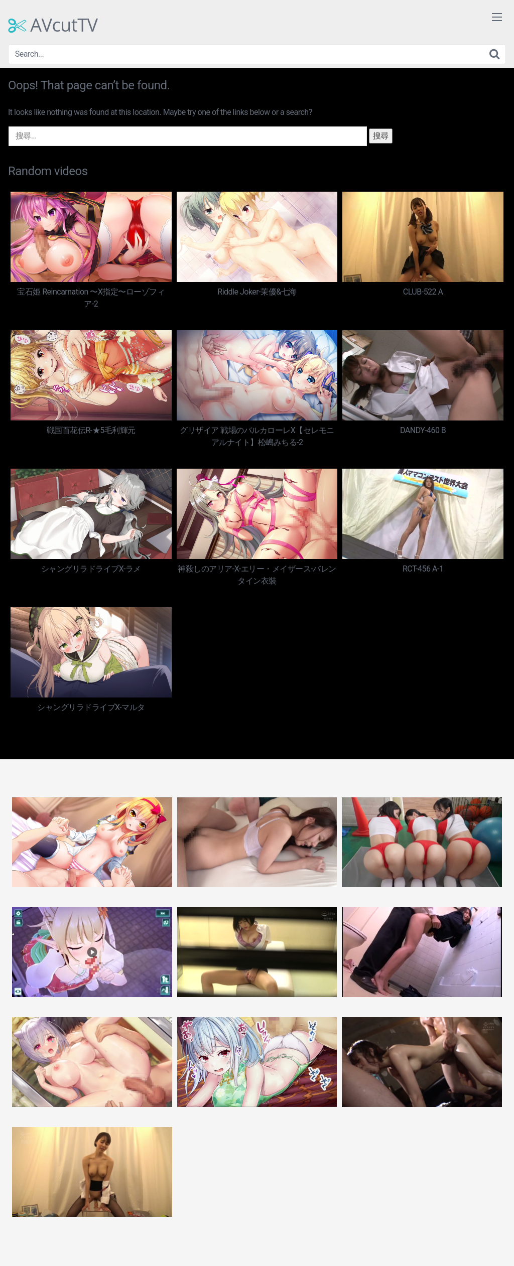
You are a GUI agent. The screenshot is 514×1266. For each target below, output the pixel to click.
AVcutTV (53, 25)
